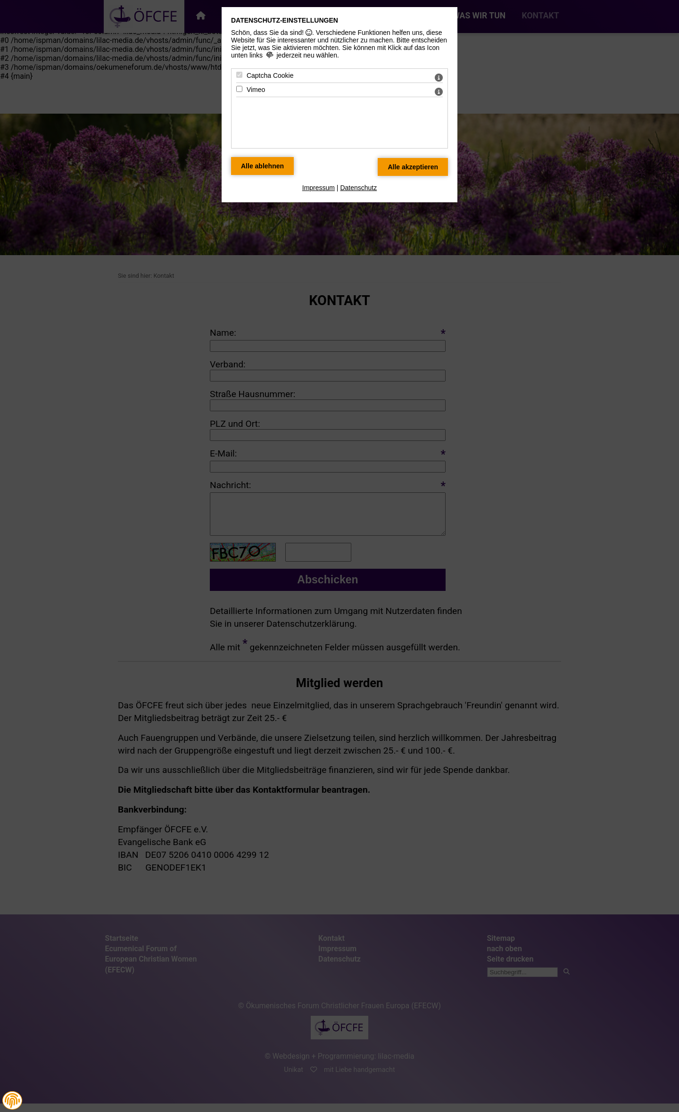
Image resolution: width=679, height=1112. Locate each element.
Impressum (318, 187)
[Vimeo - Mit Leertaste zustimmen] (239, 89)
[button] (12, 1100)
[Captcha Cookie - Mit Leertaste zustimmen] (239, 75)
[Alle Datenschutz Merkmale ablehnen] (262, 166)
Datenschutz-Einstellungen (284, 20)
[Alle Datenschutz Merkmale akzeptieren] (413, 167)
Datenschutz (358, 187)
